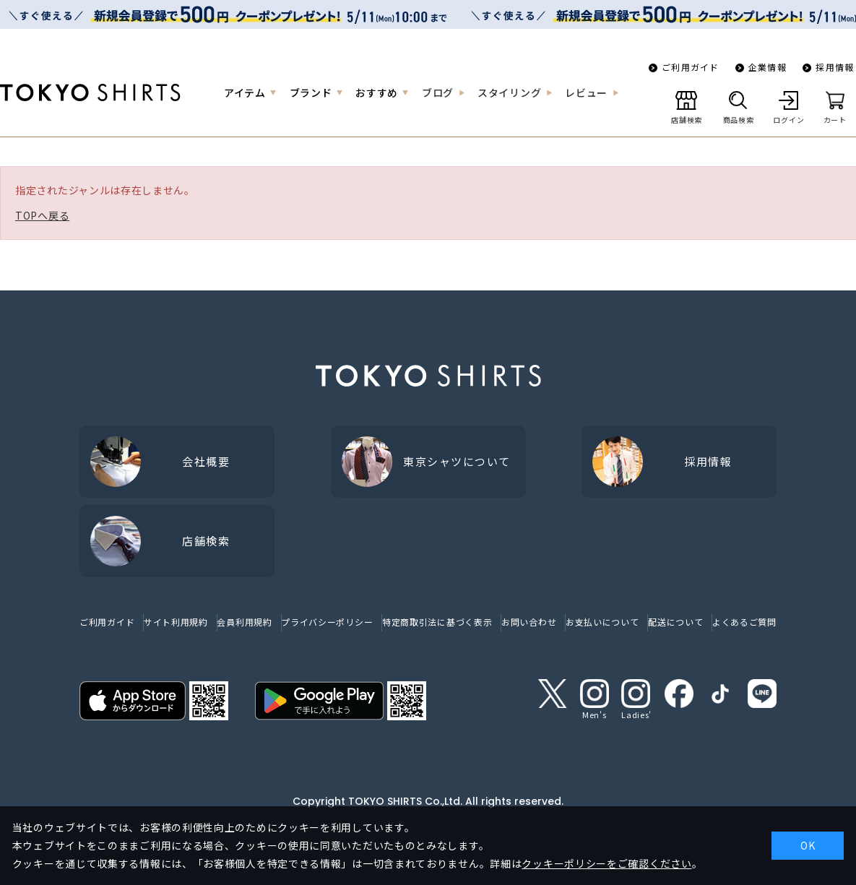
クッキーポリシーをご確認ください (606, 863)
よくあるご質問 (744, 622)
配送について (675, 622)
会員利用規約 (244, 622)
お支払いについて (602, 622)
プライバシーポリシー (327, 622)
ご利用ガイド (690, 67)
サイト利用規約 (176, 622)
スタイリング (509, 92)
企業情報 (767, 67)
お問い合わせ (528, 622)
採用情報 (835, 67)
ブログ (438, 92)
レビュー (586, 92)
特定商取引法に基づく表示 (437, 622)
